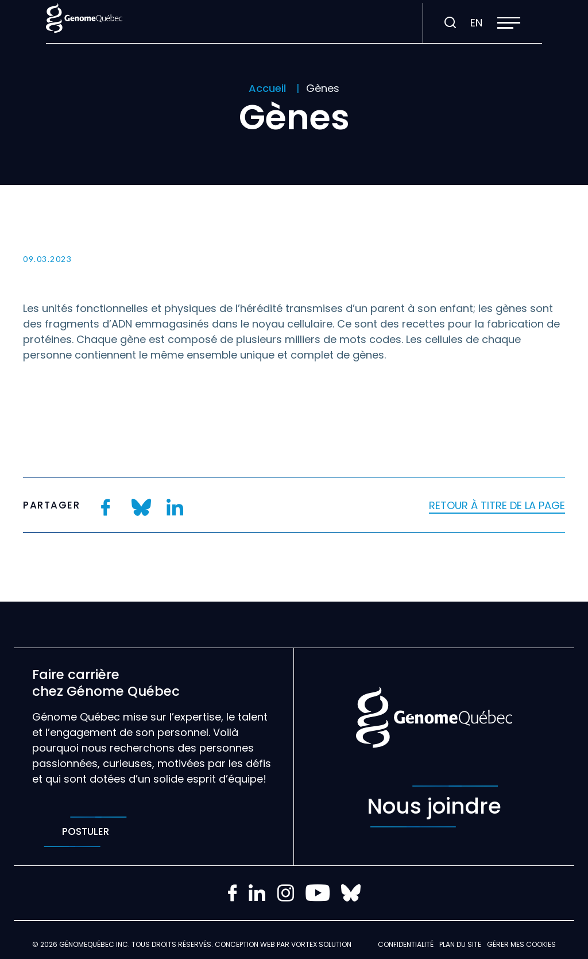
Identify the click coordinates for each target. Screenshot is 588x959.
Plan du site (460, 944)
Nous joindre (434, 806)
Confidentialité (406, 944)
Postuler (85, 832)
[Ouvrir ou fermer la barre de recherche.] (450, 23)
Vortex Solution (321, 944)
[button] (509, 23)
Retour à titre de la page (497, 505)
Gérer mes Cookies (521, 944)
